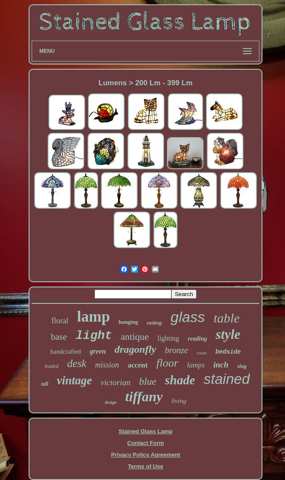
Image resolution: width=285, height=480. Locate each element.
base (59, 337)
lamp (93, 316)
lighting (168, 338)
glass (187, 317)
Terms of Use (145, 466)
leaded (52, 366)
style (228, 334)
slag (242, 366)
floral (60, 320)
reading (197, 338)
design (111, 402)
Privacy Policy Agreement (145, 454)
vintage (74, 380)
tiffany (144, 396)
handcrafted (65, 351)
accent (137, 365)
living (178, 400)
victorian (116, 382)
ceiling (154, 322)
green (98, 351)
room (202, 352)
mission (107, 365)
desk (76, 363)
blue (148, 381)
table (226, 318)
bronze (176, 350)
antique (135, 336)
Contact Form (145, 443)
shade (180, 380)
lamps (196, 365)
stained (227, 379)
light (93, 335)
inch (221, 364)
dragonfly (135, 349)
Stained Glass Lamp (145, 431)
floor (167, 363)
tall (44, 384)
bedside (228, 351)
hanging (128, 322)
